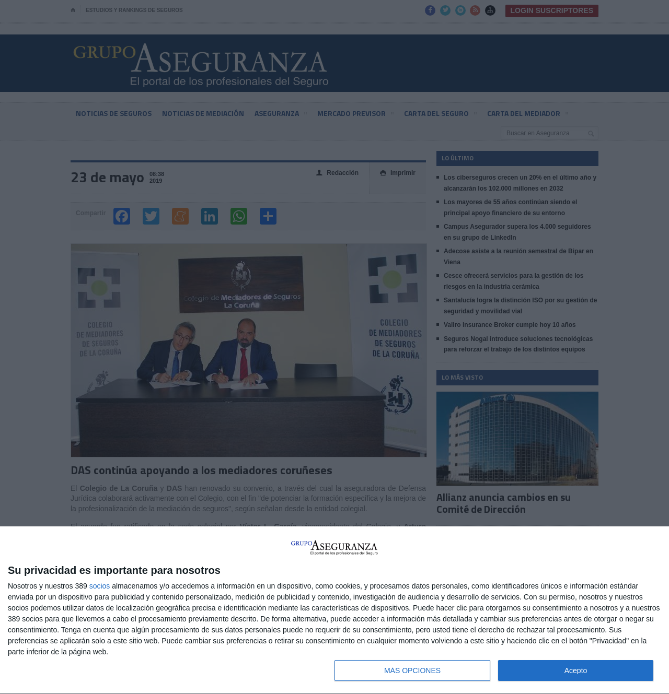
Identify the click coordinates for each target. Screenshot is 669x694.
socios (99, 586)
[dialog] (334, 610)
